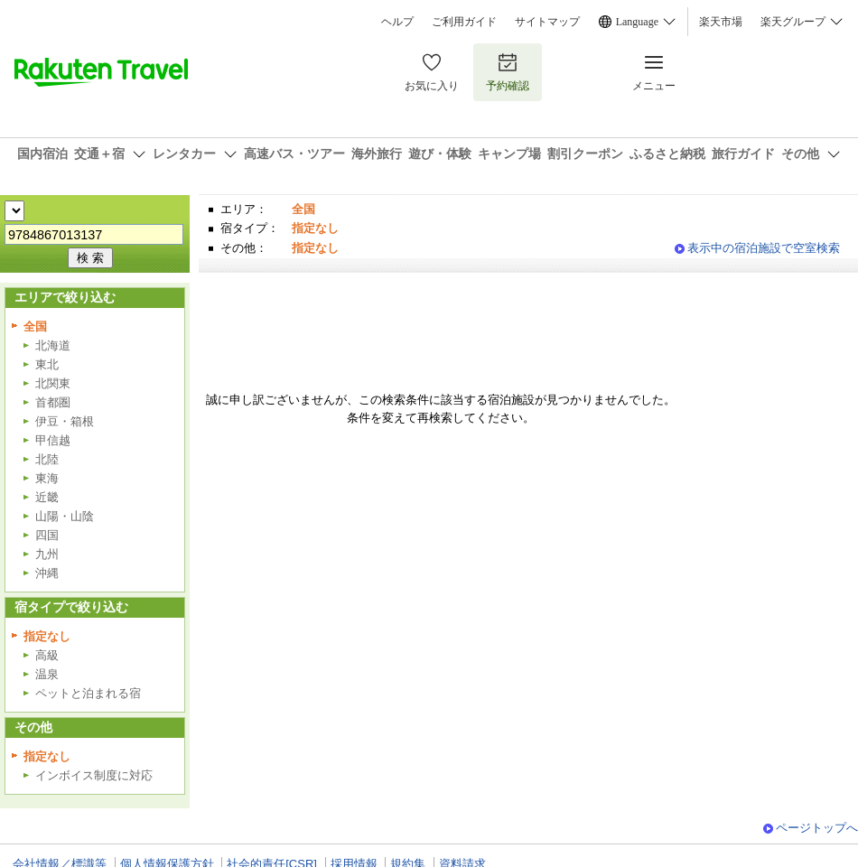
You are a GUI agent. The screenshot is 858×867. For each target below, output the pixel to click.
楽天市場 (720, 21)
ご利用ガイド (464, 21)
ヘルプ (397, 21)
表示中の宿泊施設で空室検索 (763, 248)
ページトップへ (817, 827)
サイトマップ (547, 21)
